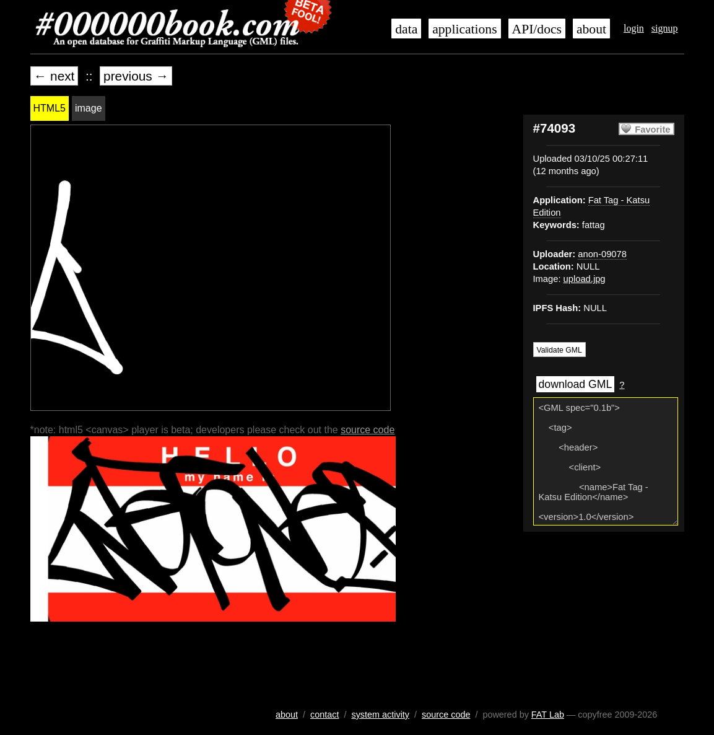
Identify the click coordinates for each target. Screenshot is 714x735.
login (634, 28)
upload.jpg (585, 279)
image (88, 108)
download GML (575, 384)
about (591, 29)
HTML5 (49, 108)
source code (367, 430)
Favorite (652, 129)
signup (664, 28)
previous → (135, 76)
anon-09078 (602, 254)
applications (464, 29)
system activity (380, 715)
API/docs (537, 29)
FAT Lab (547, 715)
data (406, 29)
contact (324, 715)
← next (54, 76)
